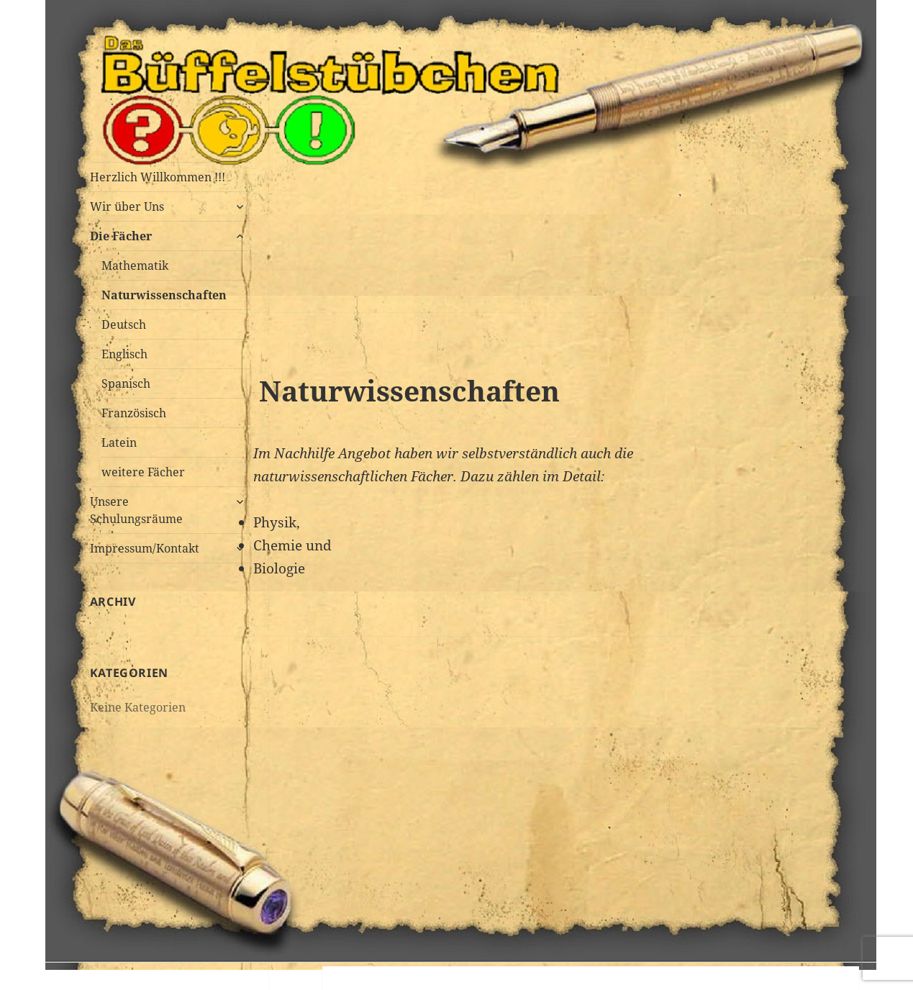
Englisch (124, 354)
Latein (119, 442)
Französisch (133, 413)
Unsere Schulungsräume (136, 510)
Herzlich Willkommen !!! (157, 177)
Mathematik (134, 265)
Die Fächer (121, 236)
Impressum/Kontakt (144, 548)
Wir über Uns (127, 206)
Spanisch (125, 383)
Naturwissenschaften (164, 295)
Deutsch (123, 324)
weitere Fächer (143, 472)
